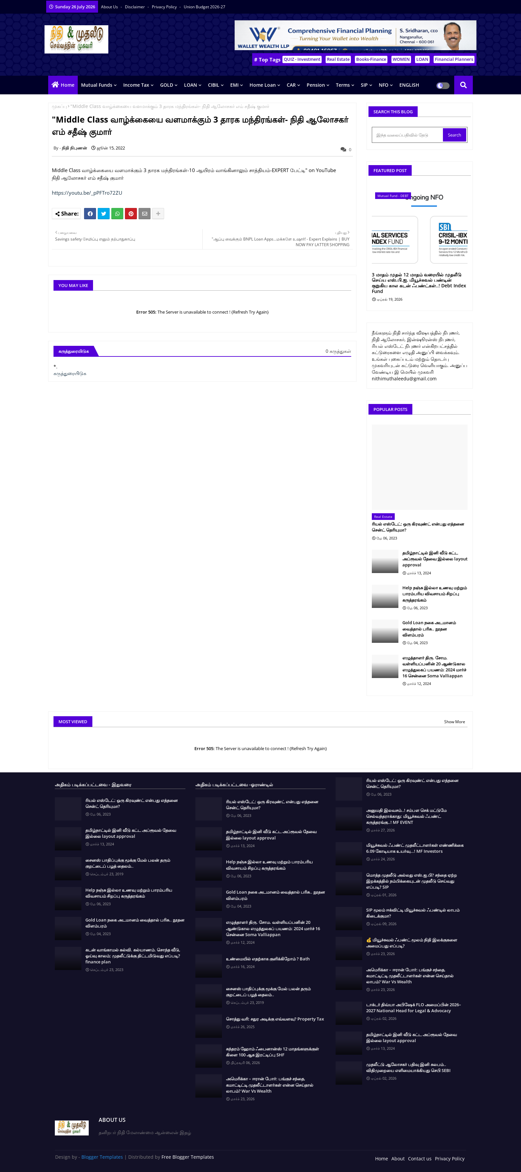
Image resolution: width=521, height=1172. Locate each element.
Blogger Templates (102, 1157)
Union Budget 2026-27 (204, 7)
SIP (364, 85)
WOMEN (401, 59)
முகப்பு (59, 106)
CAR (291, 85)
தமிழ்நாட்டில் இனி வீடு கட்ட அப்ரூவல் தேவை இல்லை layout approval (435, 559)
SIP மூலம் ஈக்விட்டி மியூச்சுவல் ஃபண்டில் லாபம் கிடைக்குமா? (413, 913)
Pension (316, 85)
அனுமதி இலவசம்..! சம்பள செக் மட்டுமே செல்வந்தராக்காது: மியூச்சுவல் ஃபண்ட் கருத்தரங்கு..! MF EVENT (406, 816)
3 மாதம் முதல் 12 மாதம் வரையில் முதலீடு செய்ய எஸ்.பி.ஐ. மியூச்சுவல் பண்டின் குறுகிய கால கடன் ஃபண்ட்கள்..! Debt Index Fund (419, 283)
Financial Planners (454, 59)
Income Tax (136, 85)
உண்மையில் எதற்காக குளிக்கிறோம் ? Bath (268, 959)
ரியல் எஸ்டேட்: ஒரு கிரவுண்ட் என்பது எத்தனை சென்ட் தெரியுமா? (418, 527)
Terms (343, 85)
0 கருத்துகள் (338, 351)
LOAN (422, 59)
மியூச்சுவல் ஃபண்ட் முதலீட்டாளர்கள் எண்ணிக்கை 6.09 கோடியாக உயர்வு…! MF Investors (415, 848)
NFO (383, 85)
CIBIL (213, 85)
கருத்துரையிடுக (69, 373)
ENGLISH (409, 85)
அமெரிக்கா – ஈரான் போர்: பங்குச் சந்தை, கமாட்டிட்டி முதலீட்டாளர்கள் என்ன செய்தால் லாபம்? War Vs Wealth (269, 1085)
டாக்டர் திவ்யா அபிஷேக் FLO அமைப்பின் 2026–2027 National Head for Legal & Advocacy (413, 1008)
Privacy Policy (165, 7)
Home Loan (263, 85)
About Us (110, 7)
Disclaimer (135, 7)
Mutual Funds (96, 85)
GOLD (166, 85)
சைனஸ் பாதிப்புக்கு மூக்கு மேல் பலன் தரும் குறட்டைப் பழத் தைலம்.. (127, 863)
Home (67, 85)
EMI (234, 85)
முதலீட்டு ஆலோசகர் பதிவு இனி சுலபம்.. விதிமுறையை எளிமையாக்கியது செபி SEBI (408, 1067)
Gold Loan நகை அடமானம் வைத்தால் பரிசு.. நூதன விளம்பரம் (429, 628)
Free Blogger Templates (187, 1157)
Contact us (420, 1158)
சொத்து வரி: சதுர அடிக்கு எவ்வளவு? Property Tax (275, 1019)
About (398, 1158)
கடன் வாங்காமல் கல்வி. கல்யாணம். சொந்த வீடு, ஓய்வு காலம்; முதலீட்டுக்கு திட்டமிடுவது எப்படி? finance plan (132, 956)
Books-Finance (371, 59)
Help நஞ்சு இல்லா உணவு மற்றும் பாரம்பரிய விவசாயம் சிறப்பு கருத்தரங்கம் (434, 594)
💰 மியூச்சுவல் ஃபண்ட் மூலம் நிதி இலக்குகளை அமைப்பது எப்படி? (411, 943)
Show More (454, 722)
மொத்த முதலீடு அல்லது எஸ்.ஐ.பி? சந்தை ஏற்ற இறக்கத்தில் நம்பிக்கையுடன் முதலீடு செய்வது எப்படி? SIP (411, 881)
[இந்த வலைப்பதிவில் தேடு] (408, 135)
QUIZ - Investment (302, 59)
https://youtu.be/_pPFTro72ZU (87, 192)
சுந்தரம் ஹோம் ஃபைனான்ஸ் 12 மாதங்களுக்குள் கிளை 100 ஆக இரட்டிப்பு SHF (272, 1052)
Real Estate (338, 59)
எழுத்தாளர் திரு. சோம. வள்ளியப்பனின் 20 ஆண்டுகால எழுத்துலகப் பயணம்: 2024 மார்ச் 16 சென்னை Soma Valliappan (434, 667)
